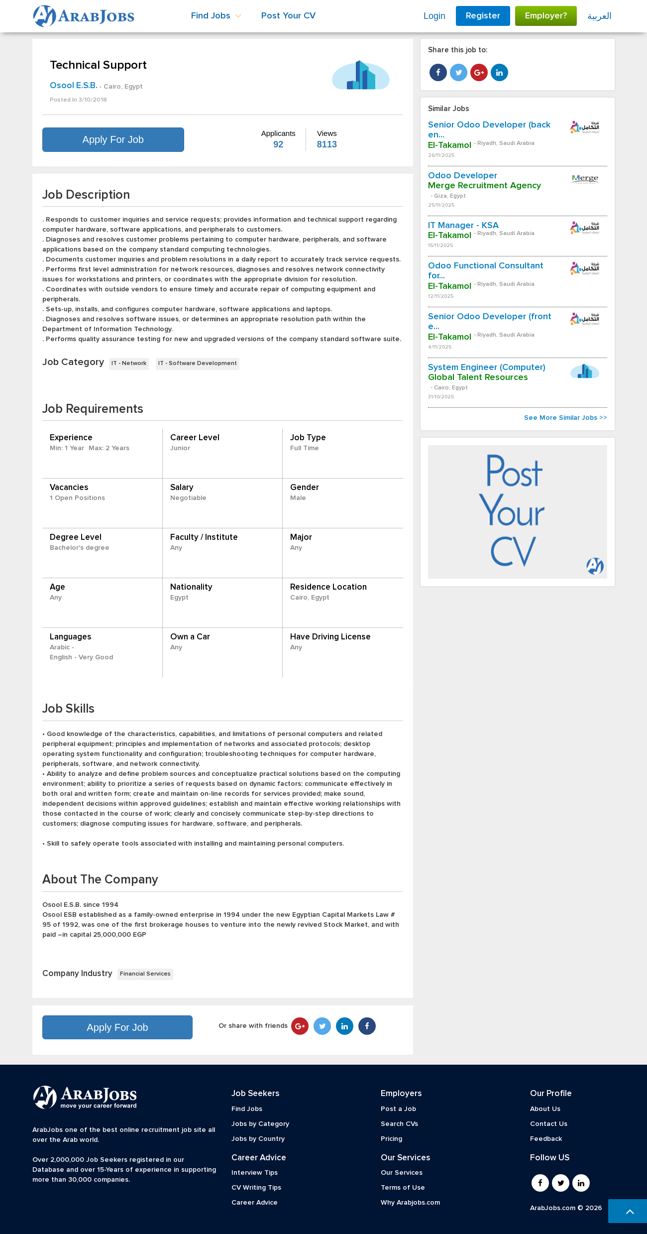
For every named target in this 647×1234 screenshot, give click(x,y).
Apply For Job (113, 139)
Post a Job (398, 1109)
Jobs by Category (260, 1123)
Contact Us (548, 1123)
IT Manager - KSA (463, 225)
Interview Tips (254, 1172)
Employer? (546, 15)
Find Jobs (246, 1109)
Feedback (546, 1138)
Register (483, 15)
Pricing (391, 1138)
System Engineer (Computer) (486, 367)
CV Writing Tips (256, 1187)
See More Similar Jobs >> (565, 417)
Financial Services (145, 974)
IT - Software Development (197, 364)
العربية (599, 16)
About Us (545, 1109)
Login (434, 16)
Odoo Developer (462, 175)
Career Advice (254, 1202)
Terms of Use (403, 1187)
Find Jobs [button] (216, 15)
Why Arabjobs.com (410, 1202)
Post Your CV (288, 15)
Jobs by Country (258, 1138)
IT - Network (128, 364)
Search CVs (399, 1123)
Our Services (402, 1172)
